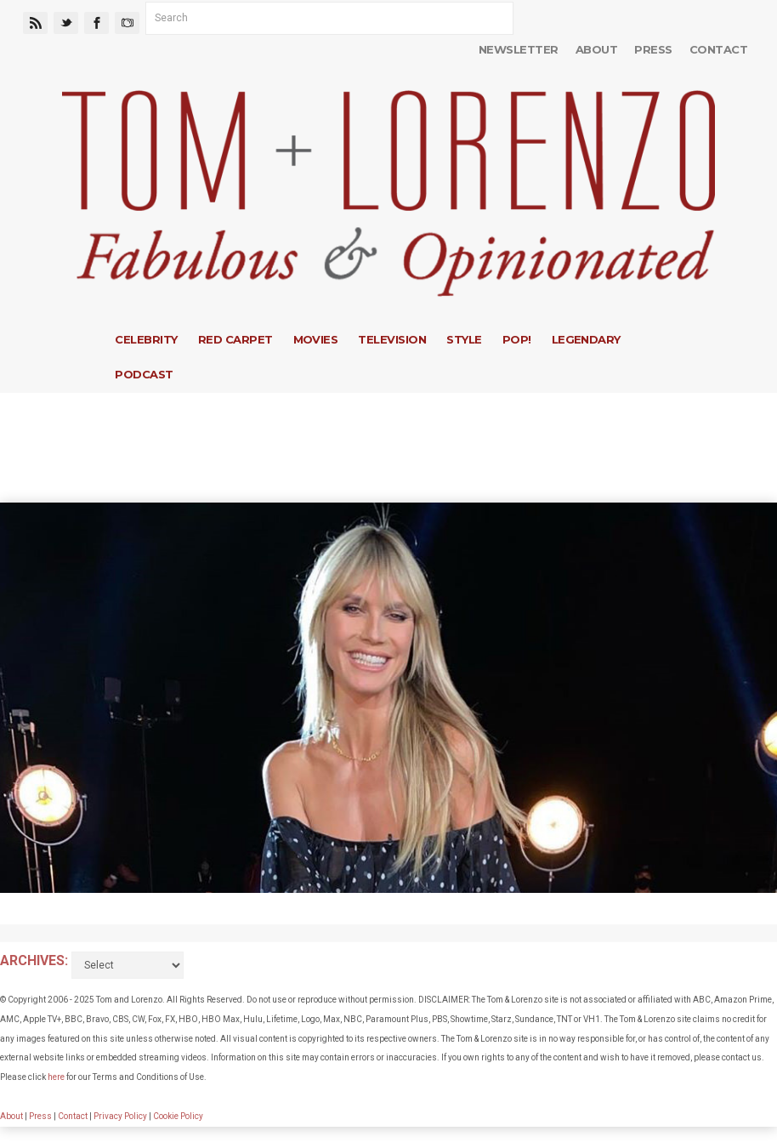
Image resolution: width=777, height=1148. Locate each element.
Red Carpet (235, 339)
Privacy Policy (120, 1116)
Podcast (144, 374)
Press (653, 49)
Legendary (586, 339)
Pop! (516, 339)
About (596, 49)
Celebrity (146, 339)
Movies (315, 339)
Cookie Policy (178, 1116)
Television (392, 339)
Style (463, 339)
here (56, 1077)
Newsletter (519, 49)
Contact (718, 49)
